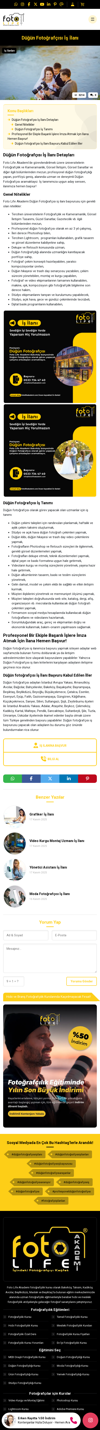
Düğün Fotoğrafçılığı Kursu (21, 1365)
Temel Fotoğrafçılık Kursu (70, 1316)
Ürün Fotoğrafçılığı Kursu (20, 1374)
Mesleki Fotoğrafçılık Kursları (72, 1325)
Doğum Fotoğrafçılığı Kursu (71, 1357)
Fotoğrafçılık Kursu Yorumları (23, 1342)
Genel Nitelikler (23, 124)
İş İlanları (9, 50)
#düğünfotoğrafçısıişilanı (27, 1154)
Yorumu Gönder (82, 981)
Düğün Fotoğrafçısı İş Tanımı (32, 129)
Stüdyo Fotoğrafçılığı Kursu (22, 1383)
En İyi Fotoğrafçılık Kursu (69, 1342)
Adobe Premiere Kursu (68, 1409)
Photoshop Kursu (65, 1400)
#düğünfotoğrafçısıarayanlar (53, 1173)
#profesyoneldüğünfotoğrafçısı (71, 1191)
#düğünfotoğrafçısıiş (76, 1182)
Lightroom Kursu (16, 1409)
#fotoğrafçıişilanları (53, 1200)
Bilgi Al (50, 759)
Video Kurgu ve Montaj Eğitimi (23, 1400)
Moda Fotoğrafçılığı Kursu (70, 1365)
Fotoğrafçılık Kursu (17, 1316)
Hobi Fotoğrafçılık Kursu (20, 1325)
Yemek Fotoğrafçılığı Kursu (70, 1374)
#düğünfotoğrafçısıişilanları (72, 1154)
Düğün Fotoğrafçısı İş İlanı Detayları (33, 119)
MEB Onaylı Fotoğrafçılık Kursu (24, 1357)
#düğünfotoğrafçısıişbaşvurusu (53, 1163)
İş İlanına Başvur (50, 745)
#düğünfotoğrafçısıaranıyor (34, 1182)
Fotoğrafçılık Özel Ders (19, 1334)
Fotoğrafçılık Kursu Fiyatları (71, 1334)
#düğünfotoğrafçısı (27, 1191)
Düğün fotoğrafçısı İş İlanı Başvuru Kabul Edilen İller (47, 143)
